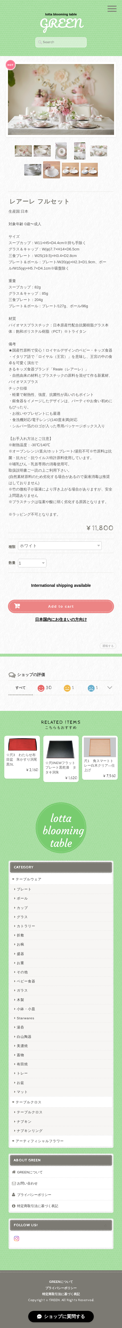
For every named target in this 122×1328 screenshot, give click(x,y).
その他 (22, 972)
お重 (20, 963)
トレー (22, 1073)
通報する (108, 645)
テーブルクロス (29, 1102)
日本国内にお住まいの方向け (61, 619)
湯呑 (20, 1027)
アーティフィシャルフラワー (40, 1141)
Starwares (25, 1018)
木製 (20, 1000)
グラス (22, 917)
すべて (20, 688)
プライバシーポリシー (34, 1195)
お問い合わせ (27, 1183)
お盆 (20, 1082)
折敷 (20, 935)
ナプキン (24, 1121)
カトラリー (26, 926)
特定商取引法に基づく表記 (37, 1206)
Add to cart (61, 606)
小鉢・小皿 (26, 1009)
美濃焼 (22, 1046)
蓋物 (20, 1055)
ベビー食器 (26, 981)
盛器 (20, 954)
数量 (12, 563)
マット (22, 1092)
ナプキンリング (30, 1130)
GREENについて (30, 1172)
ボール (22, 898)
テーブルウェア (29, 879)
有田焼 (22, 1064)
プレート (24, 889)
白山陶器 (24, 1036)
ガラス (22, 990)
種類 (12, 547)
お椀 (20, 944)
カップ (22, 908)
